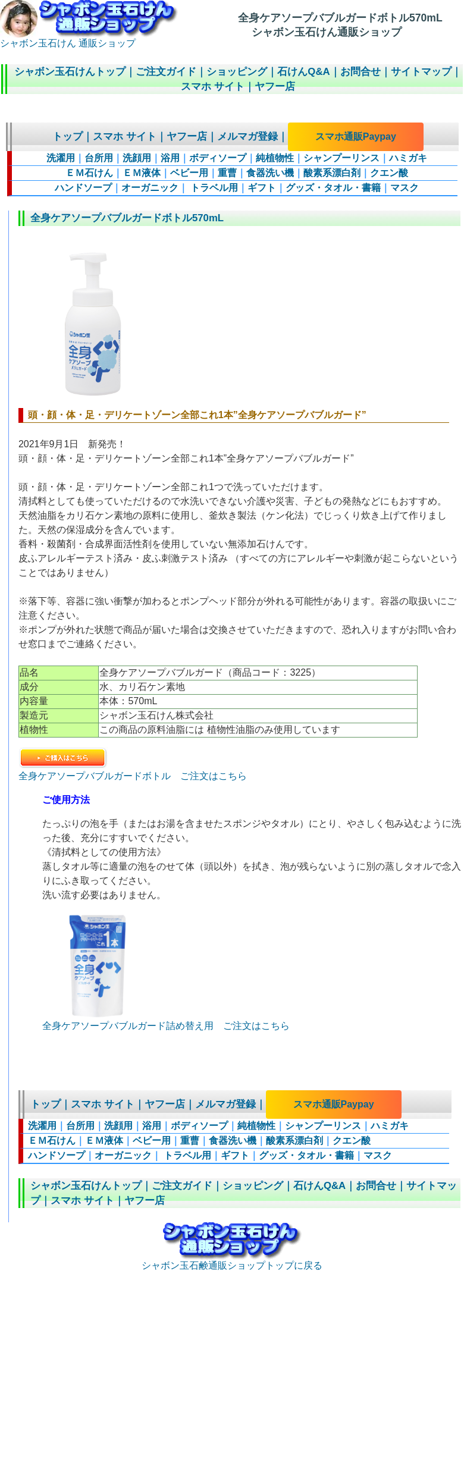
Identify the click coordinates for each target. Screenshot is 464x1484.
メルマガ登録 (247, 136)
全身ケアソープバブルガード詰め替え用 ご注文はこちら (166, 1026)
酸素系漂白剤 (331, 173)
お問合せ (360, 71)
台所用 (98, 158)
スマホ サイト (212, 86)
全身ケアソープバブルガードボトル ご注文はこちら (132, 771)
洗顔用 (137, 158)
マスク (404, 188)
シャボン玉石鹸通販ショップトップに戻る (232, 1260)
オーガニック (149, 188)
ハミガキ (408, 158)
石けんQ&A (303, 71)
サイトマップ (421, 71)
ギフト (261, 188)
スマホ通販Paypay (355, 136)
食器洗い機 (270, 173)
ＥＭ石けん (89, 173)
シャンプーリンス (341, 158)
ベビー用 (189, 173)
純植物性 (275, 158)
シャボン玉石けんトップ (70, 71)
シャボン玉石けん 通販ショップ (89, 38)
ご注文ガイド (166, 71)
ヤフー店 (275, 86)
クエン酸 (389, 173)
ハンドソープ (83, 188)
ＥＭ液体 (142, 173)
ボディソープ (217, 158)
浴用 (170, 158)
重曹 (227, 173)
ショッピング (236, 71)
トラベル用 (213, 188)
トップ (67, 136)
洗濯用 (60, 158)
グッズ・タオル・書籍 (333, 188)
